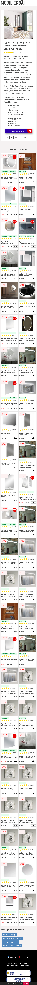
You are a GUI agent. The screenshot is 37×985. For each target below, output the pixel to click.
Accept (26, 983)
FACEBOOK (12, 957)
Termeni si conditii (14, 963)
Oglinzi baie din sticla (10, 942)
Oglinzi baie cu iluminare (12, 946)
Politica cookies (24, 965)
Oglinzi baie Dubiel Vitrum (12, 938)
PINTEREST (23, 957)
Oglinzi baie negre (9, 935)
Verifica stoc (22, 131)
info (15, 182)
